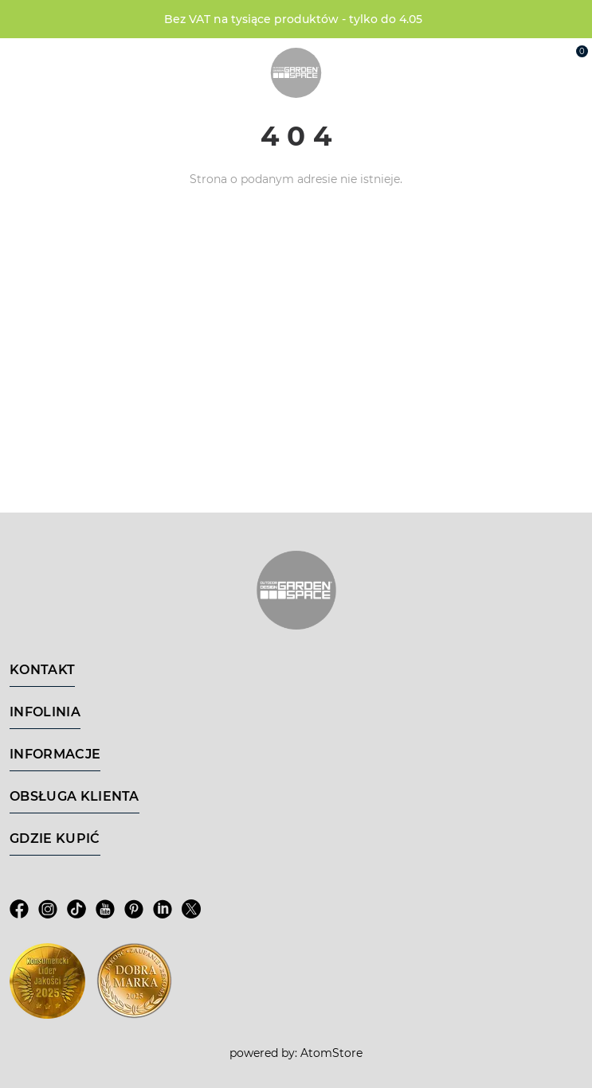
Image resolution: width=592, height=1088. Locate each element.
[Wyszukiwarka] (501, 57)
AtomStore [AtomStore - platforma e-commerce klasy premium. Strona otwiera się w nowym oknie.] (331, 1053)
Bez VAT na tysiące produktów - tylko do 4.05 (293, 19)
